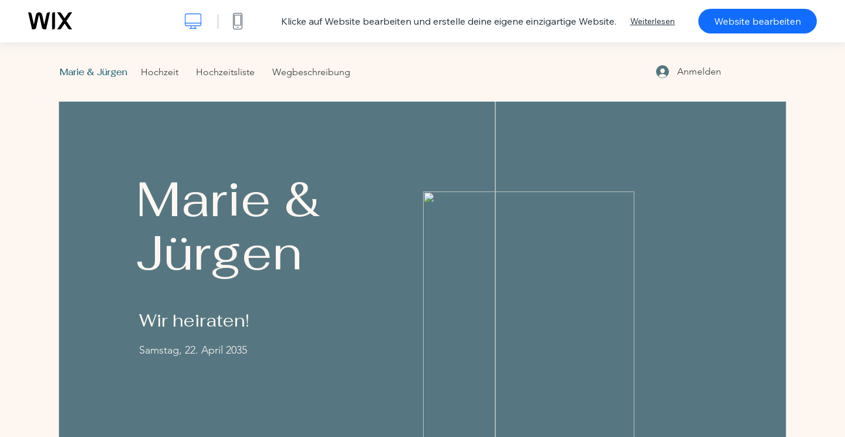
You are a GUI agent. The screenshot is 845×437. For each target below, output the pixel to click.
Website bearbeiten (757, 21)
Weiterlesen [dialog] (652, 21)
